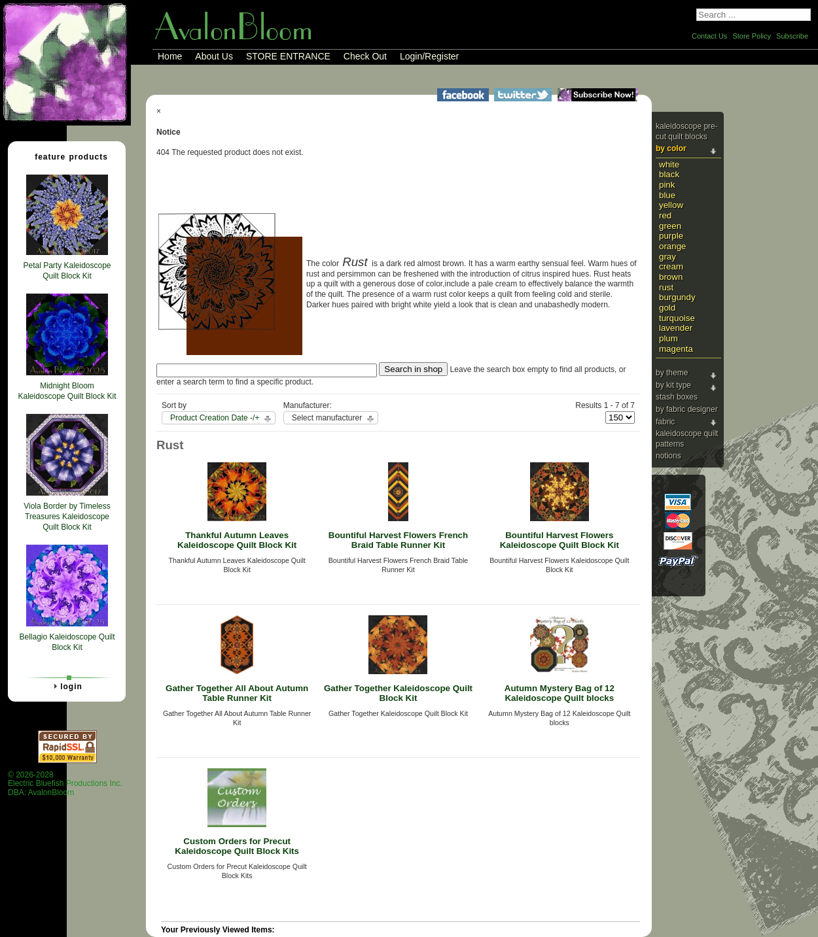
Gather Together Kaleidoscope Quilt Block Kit (398, 693)
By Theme (672, 372)
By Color (671, 148)
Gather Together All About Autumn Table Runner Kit (237, 693)
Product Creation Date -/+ (214, 417)
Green (670, 226)
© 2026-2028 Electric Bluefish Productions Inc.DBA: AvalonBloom (65, 783)
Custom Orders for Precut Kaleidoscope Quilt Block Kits (237, 846)
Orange (672, 246)
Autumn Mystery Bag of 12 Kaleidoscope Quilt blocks (559, 693)
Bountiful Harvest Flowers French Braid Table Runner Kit (398, 540)
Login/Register (429, 56)
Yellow (671, 205)
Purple (671, 236)
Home (170, 56)
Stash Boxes (677, 396)
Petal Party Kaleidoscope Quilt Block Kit (67, 271)
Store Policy (751, 36)
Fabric (665, 421)
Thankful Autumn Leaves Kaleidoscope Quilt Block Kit (236, 540)
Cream (671, 266)
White (669, 164)
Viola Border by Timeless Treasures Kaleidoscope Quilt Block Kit (67, 516)
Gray (667, 257)
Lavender (675, 328)
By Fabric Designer (687, 409)
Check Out (365, 56)
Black (669, 174)
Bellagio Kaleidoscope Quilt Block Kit (67, 642)
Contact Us (709, 36)
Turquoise (677, 318)
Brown (671, 277)
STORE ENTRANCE (288, 56)
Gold (667, 308)
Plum (668, 338)
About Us (214, 56)
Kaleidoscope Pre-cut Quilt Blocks (687, 131)
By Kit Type (673, 385)
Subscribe (792, 36)
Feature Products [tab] (66, 156)
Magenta (676, 349)
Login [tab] (66, 686)
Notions (668, 455)
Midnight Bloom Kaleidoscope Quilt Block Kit (67, 391)
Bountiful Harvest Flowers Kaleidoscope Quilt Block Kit (559, 540)
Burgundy (677, 297)
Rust (666, 287)
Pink (667, 185)
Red (665, 215)
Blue (667, 195)
